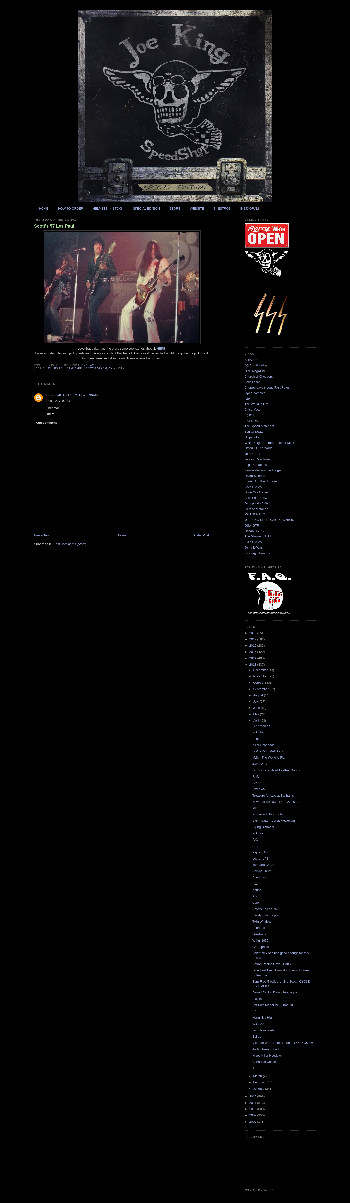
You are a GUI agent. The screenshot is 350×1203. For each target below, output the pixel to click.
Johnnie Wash (255, 547)
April (256, 720)
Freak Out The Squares (261, 481)
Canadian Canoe (264, 1062)
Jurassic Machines (258, 459)
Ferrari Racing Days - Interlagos (274, 992)
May (256, 714)
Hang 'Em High (262, 1017)
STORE (175, 208)
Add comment (46, 422)
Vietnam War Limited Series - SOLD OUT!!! (282, 1043)
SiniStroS (251, 360)
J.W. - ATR (259, 764)
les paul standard (67, 368)
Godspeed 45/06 (256, 503)
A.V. (255, 896)
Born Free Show (256, 498)
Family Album (261, 871)
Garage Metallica (256, 509)
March (258, 1076)
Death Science (255, 476)
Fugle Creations (256, 465)
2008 (253, 1121)
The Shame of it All (258, 536)
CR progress (261, 726)
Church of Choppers (259, 376)
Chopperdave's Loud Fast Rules (267, 387)
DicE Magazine (255, 371)
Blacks (257, 998)
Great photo (260, 947)
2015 (253, 652)
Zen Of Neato (254, 431)
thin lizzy (117, 368)
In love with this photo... (268, 814)
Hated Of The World (259, 448)
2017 (253, 639)
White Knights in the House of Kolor (269, 443)
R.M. (255, 776)
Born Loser (252, 382)
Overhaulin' (260, 934)
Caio (255, 902)
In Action (258, 732)
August (258, 695)
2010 (253, 1109)
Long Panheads (263, 1030)
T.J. (254, 1068)
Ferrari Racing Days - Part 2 (272, 964)
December (261, 670)
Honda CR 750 (255, 531)
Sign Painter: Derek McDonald (273, 820)
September (261, 689)
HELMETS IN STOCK (108, 208)
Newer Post (42, 535)
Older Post (201, 535)
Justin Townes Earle (266, 1049)
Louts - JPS (260, 858)
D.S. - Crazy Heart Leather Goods (276, 770)
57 (254, 1011)
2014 (253, 658)
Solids (256, 1036)
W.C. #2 (258, 1024)
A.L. (255, 846)
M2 (254, 808)
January (259, 1088)
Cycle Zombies (255, 393)
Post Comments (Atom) (69, 544)
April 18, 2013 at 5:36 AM (80, 395)
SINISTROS (222, 208)
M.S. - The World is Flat (268, 757)
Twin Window (261, 921)
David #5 (258, 789)
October (259, 682)
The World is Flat (256, 404)
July (256, 701)
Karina (257, 890)
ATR (248, 398)
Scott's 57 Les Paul (54, 226)
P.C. (255, 839)
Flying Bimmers (263, 827)
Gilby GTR (252, 525)
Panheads (259, 877)
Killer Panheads (263, 745)
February (260, 1082)
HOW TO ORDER (70, 208)
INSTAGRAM (249, 208)
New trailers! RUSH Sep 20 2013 (275, 802)
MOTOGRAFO (255, 514)
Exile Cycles (253, 542)
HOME (43, 208)
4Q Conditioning (256, 365)
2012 (253, 1096)
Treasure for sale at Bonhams (273, 795)
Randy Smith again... (267, 915)
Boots (256, 738)
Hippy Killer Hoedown (267, 1055)
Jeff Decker (253, 453)
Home (122, 535)
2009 (253, 1115)
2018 (253, 633)
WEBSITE (197, 208)
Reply (50, 413)
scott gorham (95, 368)
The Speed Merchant (259, 426)
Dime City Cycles (257, 492)
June (257, 708)
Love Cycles (253, 487)
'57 (49, 368)
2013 (253, 664)
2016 (253, 645)
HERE (161, 348)
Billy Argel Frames (257, 553)
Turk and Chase (263, 865)
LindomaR (53, 395)
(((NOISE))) (253, 415)
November (261, 676)
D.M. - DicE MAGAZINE (269, 751)
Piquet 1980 (260, 852)
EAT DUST (252, 421)
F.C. (255, 884)
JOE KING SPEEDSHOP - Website (269, 520)
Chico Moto (253, 409)
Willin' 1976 (260, 940)
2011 (253, 1103)
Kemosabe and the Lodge (263, 470)
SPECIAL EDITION (146, 208)
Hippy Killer (253, 437)
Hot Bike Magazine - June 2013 (274, 1005)
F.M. (255, 783)
